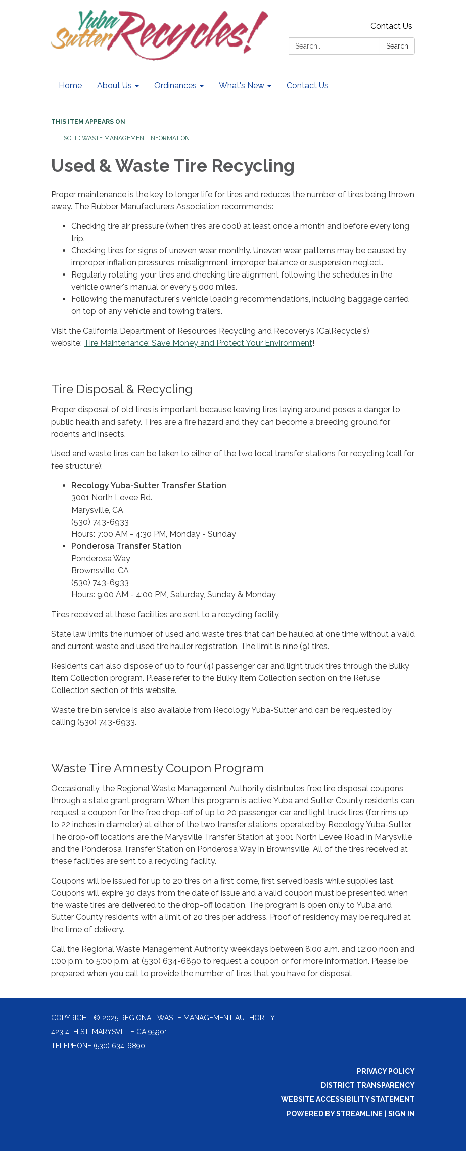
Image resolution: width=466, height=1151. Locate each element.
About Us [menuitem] (114, 85)
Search (397, 46)
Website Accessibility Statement (348, 1099)
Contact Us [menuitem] (308, 85)
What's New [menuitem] (241, 85)
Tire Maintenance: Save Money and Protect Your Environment (198, 343)
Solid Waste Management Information (127, 138)
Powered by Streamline (335, 1114)
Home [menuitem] (70, 85)
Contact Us (391, 26)
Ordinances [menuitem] (175, 85)
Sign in (401, 1114)
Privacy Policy (386, 1071)
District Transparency (368, 1085)
